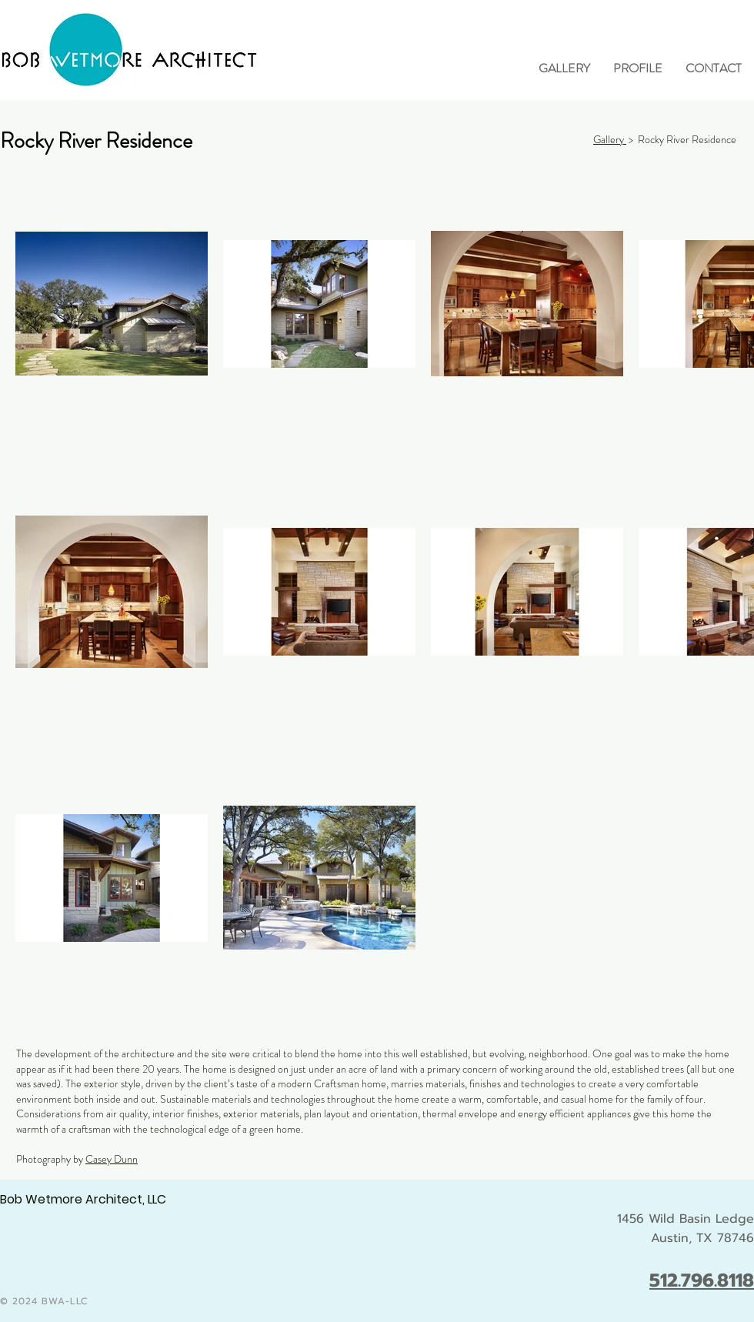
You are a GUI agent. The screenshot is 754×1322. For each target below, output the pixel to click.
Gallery (609, 139)
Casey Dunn (111, 1159)
